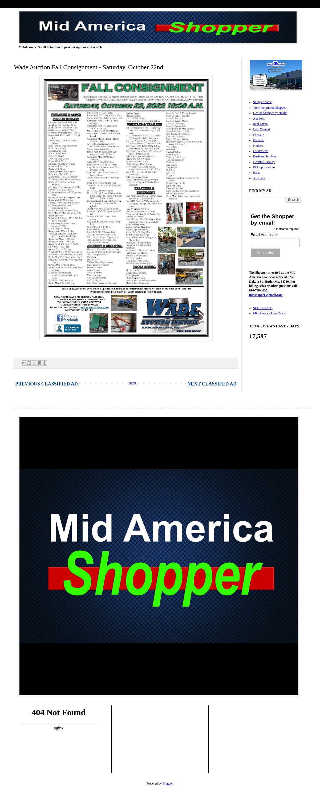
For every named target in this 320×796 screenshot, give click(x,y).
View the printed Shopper (269, 107)
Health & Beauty (264, 162)
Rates (256, 172)
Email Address (264, 234)
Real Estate (260, 124)
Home (132, 383)
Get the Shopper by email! (270, 113)
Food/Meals (260, 151)
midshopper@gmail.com (266, 295)
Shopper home (262, 102)
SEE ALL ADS (263, 308)
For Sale (258, 135)
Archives (259, 178)
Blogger (168, 783)
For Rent (258, 140)
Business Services (264, 156)
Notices (258, 146)
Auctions (259, 118)
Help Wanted (261, 129)
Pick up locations (264, 167)
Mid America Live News (269, 313)
